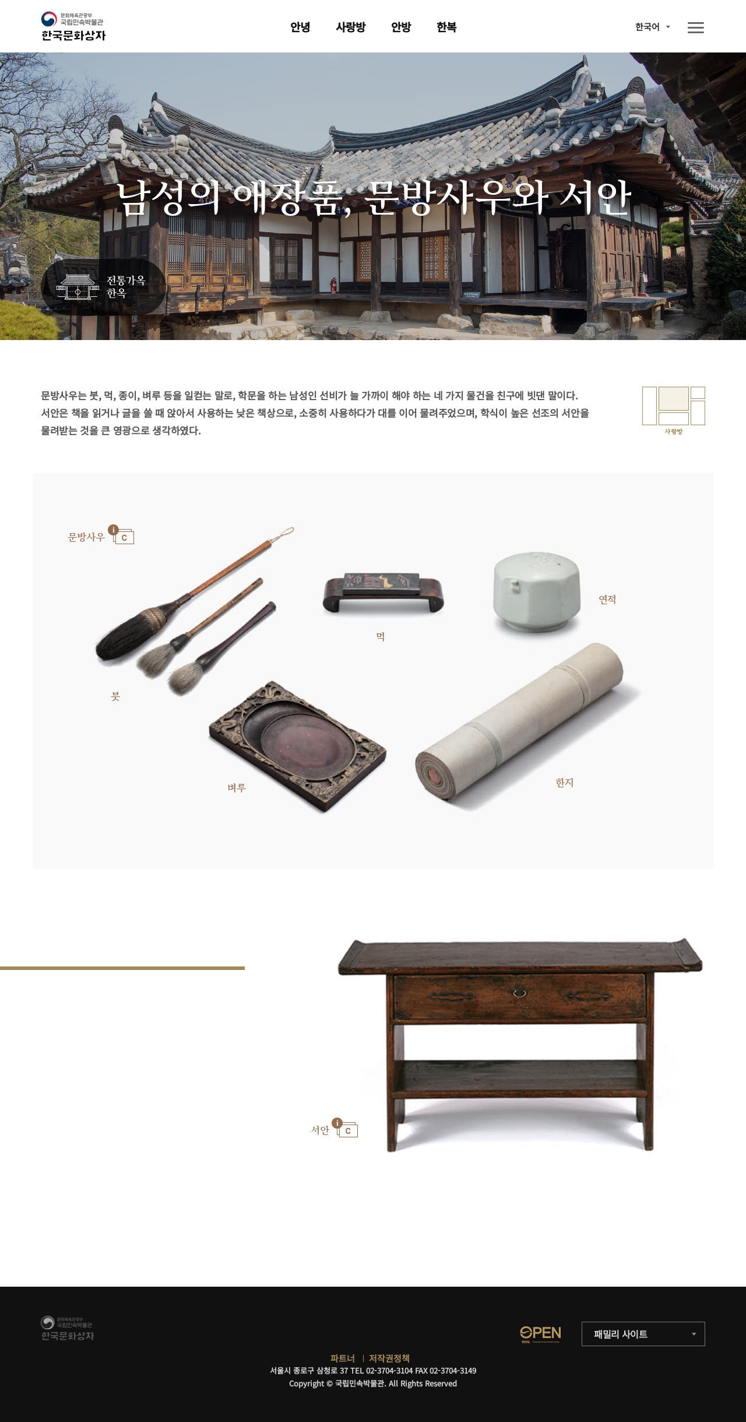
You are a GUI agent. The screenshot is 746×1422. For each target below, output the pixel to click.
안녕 (300, 26)
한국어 (647, 26)
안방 (401, 26)
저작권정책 (389, 1358)
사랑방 (350, 26)
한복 (446, 26)
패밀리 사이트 (621, 1334)
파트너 (342, 1358)
